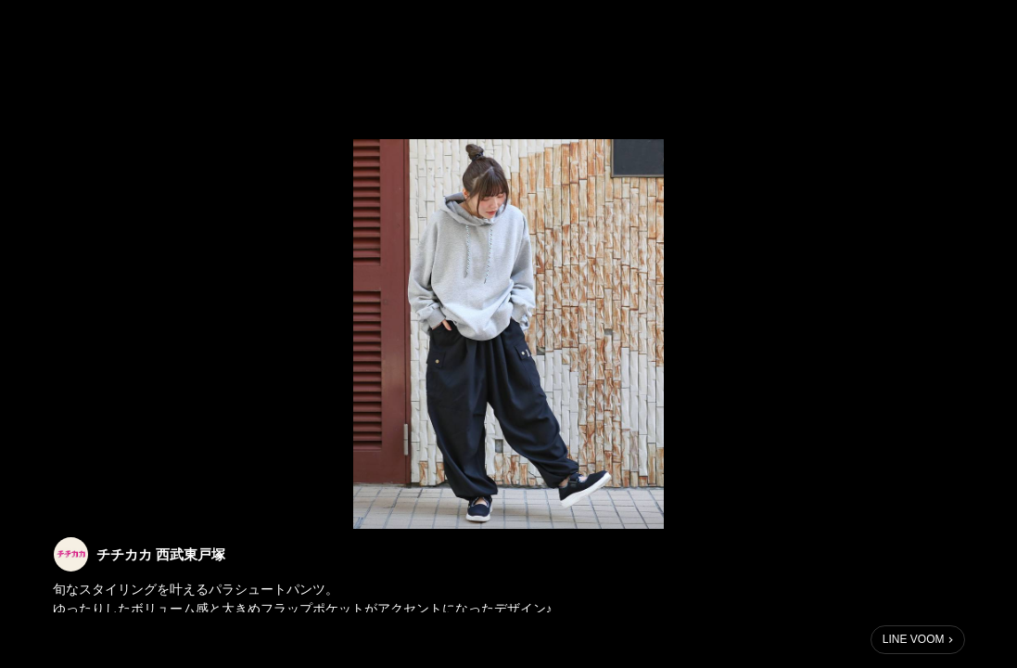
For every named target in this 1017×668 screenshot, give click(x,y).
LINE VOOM (914, 639)
